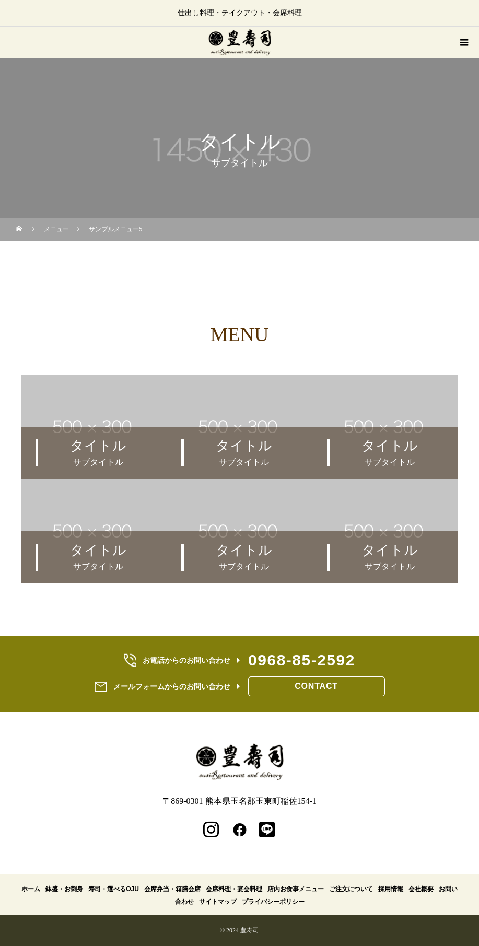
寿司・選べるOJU (113, 889)
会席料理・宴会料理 (234, 889)
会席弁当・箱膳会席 (172, 889)
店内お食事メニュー (295, 889)
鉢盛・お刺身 (64, 889)
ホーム (30, 889)
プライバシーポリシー (273, 901)
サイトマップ (218, 901)
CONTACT (316, 686)
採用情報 (390, 889)
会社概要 (421, 889)
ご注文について (351, 889)
